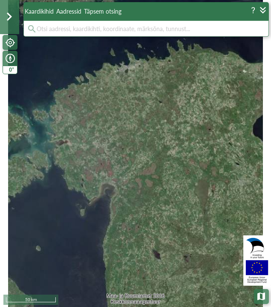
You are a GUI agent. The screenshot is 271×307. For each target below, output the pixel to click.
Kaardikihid (39, 11)
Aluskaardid (262, 295)
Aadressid (68, 11)
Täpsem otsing (102, 11)
